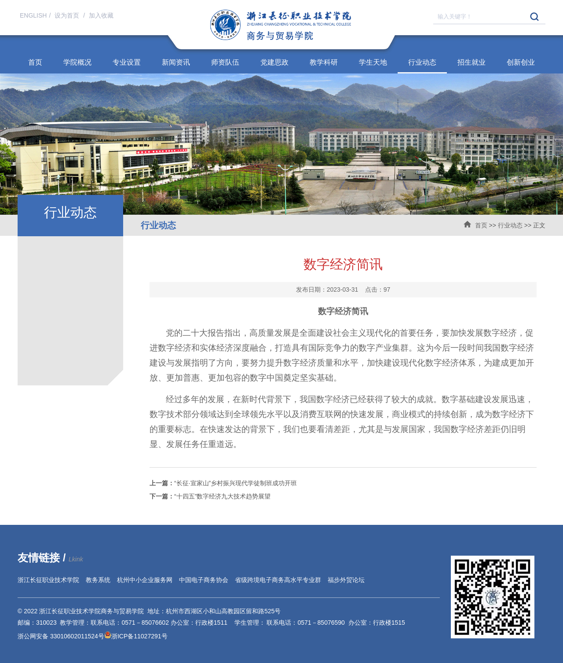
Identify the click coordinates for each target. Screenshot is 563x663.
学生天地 (373, 62)
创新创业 (521, 62)
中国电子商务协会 (203, 579)
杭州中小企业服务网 (144, 579)
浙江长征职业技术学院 (48, 579)
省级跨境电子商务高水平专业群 (278, 579)
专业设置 (127, 62)
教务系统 (98, 579)
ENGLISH (33, 15)
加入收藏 (101, 15)
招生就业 (471, 62)
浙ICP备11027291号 (139, 636)
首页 (35, 62)
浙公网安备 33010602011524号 (64, 636)
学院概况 (77, 62)
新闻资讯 (176, 62)
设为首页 (68, 15)
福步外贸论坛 (346, 579)
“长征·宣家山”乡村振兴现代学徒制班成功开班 (223, 483)
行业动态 (422, 62)
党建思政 (274, 62)
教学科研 (324, 62)
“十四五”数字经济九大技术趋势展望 (210, 496)
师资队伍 (225, 62)
